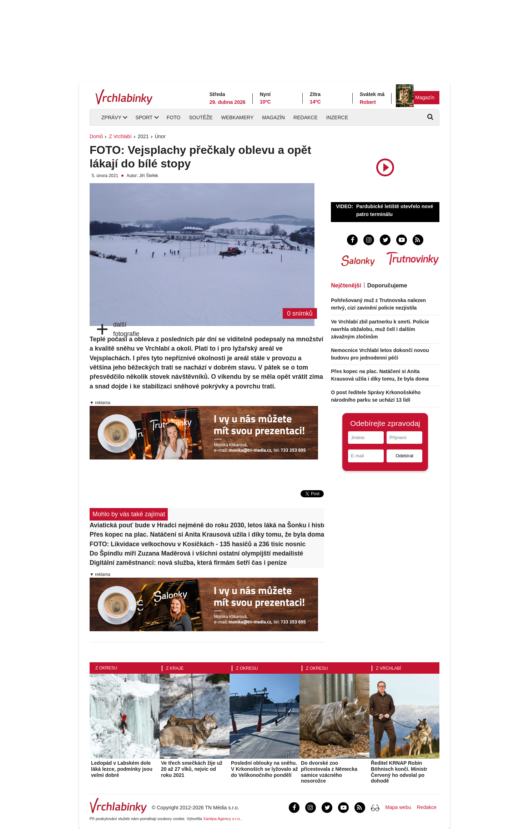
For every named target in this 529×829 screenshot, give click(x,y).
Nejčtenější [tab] (346, 285)
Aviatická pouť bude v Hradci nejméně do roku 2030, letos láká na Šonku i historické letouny (207, 525)
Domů (96, 136)
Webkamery (237, 117)
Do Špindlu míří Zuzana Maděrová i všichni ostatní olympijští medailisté (196, 553)
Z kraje (174, 668)
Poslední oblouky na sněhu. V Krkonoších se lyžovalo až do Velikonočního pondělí (264, 769)
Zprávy (111, 117)
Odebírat (404, 455)
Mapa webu (398, 807)
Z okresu (106, 667)
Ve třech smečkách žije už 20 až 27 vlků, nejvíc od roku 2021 (191, 769)
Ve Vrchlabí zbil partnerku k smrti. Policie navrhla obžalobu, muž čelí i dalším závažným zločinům (380, 329)
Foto (174, 117)
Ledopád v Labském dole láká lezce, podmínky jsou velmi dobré (121, 769)
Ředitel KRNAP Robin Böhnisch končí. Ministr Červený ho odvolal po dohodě (399, 772)
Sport (143, 117)
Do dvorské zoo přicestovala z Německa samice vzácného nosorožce (329, 772)
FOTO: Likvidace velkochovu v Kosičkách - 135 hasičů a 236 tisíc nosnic (198, 544)
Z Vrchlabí (120, 136)
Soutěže (200, 117)
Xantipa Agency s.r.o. (222, 819)
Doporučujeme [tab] (387, 285)
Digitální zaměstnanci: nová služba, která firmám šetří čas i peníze (188, 562)
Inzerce (337, 117)
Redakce (305, 117)
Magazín (424, 97)
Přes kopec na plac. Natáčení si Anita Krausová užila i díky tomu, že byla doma (207, 534)
